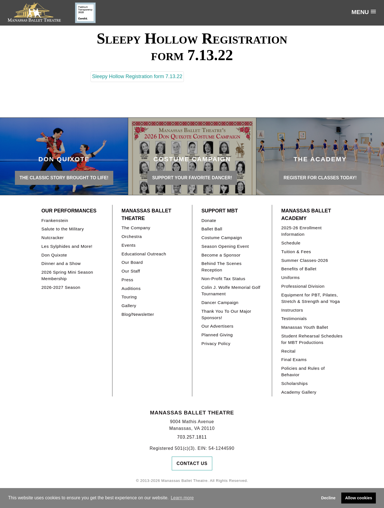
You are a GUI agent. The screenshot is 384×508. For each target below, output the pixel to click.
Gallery (128, 305)
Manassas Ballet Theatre (146, 214)
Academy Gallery (298, 392)
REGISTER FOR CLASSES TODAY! (320, 177)
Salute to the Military (62, 228)
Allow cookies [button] (358, 498)
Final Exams (294, 359)
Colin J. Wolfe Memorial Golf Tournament (230, 290)
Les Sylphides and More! (66, 246)
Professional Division (302, 286)
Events (128, 245)
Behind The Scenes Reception (221, 266)
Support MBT (219, 211)
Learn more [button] (182, 497)
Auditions (131, 288)
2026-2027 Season (60, 287)
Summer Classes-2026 (304, 260)
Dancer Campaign (219, 302)
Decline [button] (328, 498)
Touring (129, 296)
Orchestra (131, 236)
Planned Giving (217, 334)
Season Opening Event (225, 246)
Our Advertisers (217, 326)
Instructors (292, 310)
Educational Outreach (143, 253)
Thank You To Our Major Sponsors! (226, 314)
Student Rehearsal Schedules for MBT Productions (311, 339)
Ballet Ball (211, 228)
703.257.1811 (192, 437)
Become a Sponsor (220, 255)
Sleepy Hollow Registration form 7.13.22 (137, 76)
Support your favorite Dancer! (192, 177)
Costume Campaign (221, 237)
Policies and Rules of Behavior (303, 371)
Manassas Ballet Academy (306, 214)
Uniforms (290, 277)
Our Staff (130, 271)
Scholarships (294, 383)
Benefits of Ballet (298, 268)
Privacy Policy (215, 343)
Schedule (290, 243)
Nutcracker (52, 237)
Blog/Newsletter (137, 314)
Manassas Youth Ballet (304, 327)
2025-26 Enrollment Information (301, 231)
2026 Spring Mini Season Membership (67, 275)
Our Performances (68, 211)
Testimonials (294, 318)
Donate (208, 220)
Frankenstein (54, 220)
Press (127, 279)
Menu (360, 12)
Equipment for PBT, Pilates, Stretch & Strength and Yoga (310, 298)
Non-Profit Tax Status (223, 278)
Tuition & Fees (296, 251)
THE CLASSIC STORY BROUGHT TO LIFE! (64, 177)
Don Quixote (54, 255)
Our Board (132, 262)
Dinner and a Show (61, 263)
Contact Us (192, 463)
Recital (288, 351)
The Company (135, 227)
